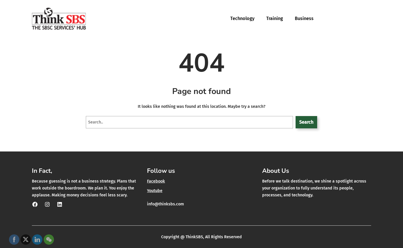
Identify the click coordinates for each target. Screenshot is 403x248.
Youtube (154, 190)
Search (306, 122)
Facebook (156, 181)
